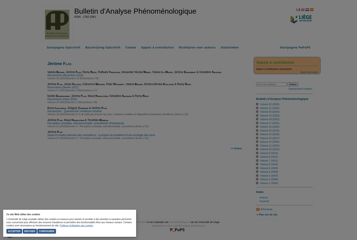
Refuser (29, 231)
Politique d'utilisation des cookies (76, 225)
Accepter (14, 231)
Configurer (46, 231)
